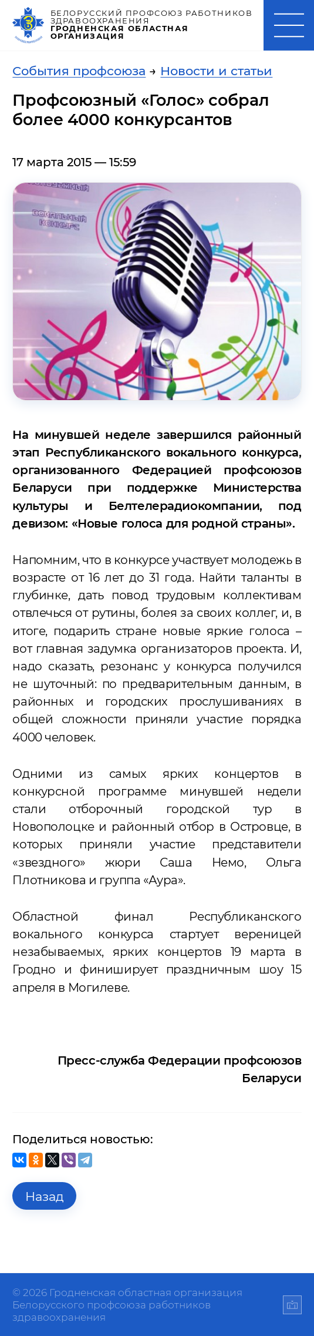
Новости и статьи (216, 70)
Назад (44, 1196)
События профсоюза (79, 70)
